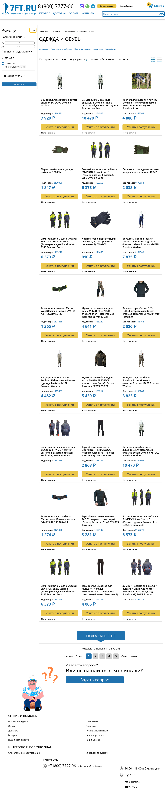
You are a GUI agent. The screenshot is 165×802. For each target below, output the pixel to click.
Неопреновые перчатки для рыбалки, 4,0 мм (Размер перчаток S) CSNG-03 (99, 241)
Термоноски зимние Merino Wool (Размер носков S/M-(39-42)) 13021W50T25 (58, 311)
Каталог (44, 13)
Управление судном (97, 752)
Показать (19, 84)
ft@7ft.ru (130, 775)
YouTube (133, 787)
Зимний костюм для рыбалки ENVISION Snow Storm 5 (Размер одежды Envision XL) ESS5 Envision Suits (140, 520)
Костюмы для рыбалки (61, 49)
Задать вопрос (94, 679)
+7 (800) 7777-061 (63, 765)
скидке (94, 59)
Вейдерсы (43, 49)
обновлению (107, 59)
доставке (123, 59)
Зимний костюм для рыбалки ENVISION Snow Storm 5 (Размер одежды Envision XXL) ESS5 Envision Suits (59, 243)
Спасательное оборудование (24, 752)
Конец (134, 656)
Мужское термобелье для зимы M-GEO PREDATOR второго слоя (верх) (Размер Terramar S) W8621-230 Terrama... (98, 381)
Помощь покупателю (97, 730)
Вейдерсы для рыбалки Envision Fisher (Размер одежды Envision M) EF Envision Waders (140, 381)
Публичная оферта (18, 739)
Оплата (73, 13)
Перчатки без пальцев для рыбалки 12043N (57, 171)
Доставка (59, 13)
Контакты (88, 13)
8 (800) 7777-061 (57, 6)
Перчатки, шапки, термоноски (88, 49)
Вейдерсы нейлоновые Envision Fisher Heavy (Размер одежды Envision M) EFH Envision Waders (58, 381)
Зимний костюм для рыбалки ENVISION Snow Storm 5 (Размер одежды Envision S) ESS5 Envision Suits (99, 173)
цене (63, 59)
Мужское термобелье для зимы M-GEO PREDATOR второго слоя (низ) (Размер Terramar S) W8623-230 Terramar (98, 312)
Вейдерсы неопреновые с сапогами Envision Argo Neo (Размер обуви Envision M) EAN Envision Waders (140, 243)
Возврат (12, 735)
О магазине (92, 721)
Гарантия (91, 725)
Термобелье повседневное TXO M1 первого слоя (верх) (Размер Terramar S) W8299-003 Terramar (100, 520)
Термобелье (110, 49)
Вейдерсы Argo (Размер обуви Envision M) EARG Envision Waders (59, 102)
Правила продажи (18, 721)
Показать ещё (101, 635)
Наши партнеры (95, 735)
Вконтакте (134, 782)
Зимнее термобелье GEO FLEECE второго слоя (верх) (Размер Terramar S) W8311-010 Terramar (141, 312)
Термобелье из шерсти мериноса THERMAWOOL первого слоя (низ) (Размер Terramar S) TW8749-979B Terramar (98, 451)
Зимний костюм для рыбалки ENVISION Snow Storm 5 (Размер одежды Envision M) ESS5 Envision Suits (59, 590)
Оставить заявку (106, 6)
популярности (77, 59)
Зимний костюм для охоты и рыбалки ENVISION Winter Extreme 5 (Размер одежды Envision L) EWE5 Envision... (58, 451)
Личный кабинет (127, 6)
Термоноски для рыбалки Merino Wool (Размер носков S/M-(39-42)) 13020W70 (58, 519)
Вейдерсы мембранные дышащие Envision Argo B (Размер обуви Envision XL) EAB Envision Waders (140, 451)
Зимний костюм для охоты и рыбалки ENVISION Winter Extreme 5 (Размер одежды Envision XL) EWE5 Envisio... (139, 590)
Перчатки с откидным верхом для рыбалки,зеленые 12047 (140, 171)
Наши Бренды (93, 739)
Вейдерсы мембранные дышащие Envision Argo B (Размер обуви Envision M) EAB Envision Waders (100, 104)
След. (124, 656)
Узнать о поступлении (60, 127)
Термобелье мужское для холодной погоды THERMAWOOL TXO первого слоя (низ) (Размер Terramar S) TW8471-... (100, 590)
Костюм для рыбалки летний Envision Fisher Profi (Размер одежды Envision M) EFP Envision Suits (140, 104)
